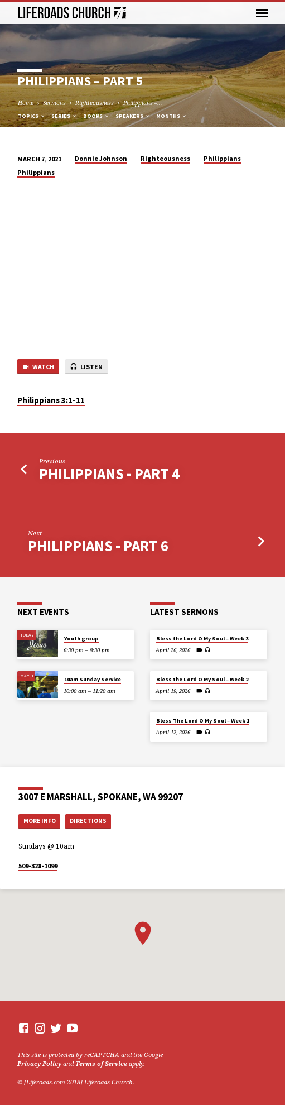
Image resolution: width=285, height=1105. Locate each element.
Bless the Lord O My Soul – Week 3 (202, 638)
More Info (39, 821)
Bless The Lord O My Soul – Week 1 (202, 720)
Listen (86, 367)
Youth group (81, 638)
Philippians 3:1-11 (51, 400)
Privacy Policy (39, 1063)
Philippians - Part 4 (109, 474)
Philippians (222, 158)
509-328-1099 (37, 866)
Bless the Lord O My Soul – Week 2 (202, 679)
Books (96, 115)
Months (171, 115)
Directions (88, 821)
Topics (32, 115)
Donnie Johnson (101, 158)
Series (64, 115)
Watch (38, 367)
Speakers (133, 115)
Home (25, 103)
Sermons (54, 103)
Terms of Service (101, 1063)
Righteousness (94, 103)
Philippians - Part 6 (98, 546)
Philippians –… (142, 103)
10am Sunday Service (92, 679)
